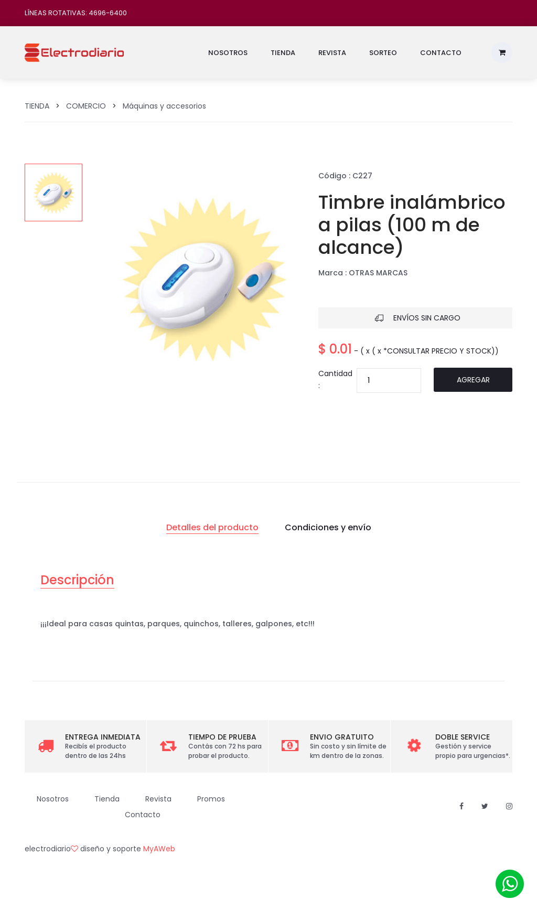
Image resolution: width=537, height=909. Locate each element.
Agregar (473, 380)
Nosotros (228, 53)
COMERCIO (86, 106)
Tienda (283, 53)
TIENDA (37, 106)
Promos (211, 799)
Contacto (440, 53)
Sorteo (383, 53)
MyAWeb (159, 848)
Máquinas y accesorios (164, 106)
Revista (332, 53)
